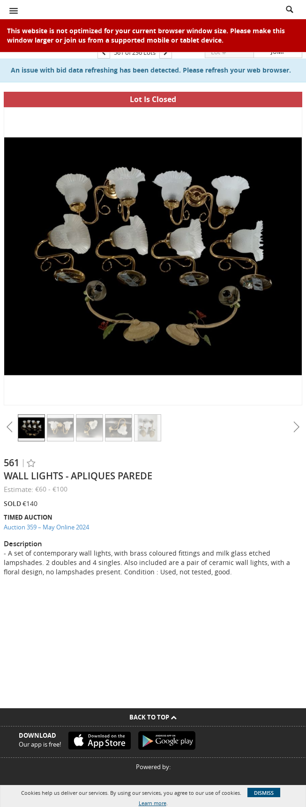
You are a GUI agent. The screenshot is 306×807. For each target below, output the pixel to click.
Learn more (152, 803)
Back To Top (153, 717)
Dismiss (264, 792)
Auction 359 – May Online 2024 (46, 527)
